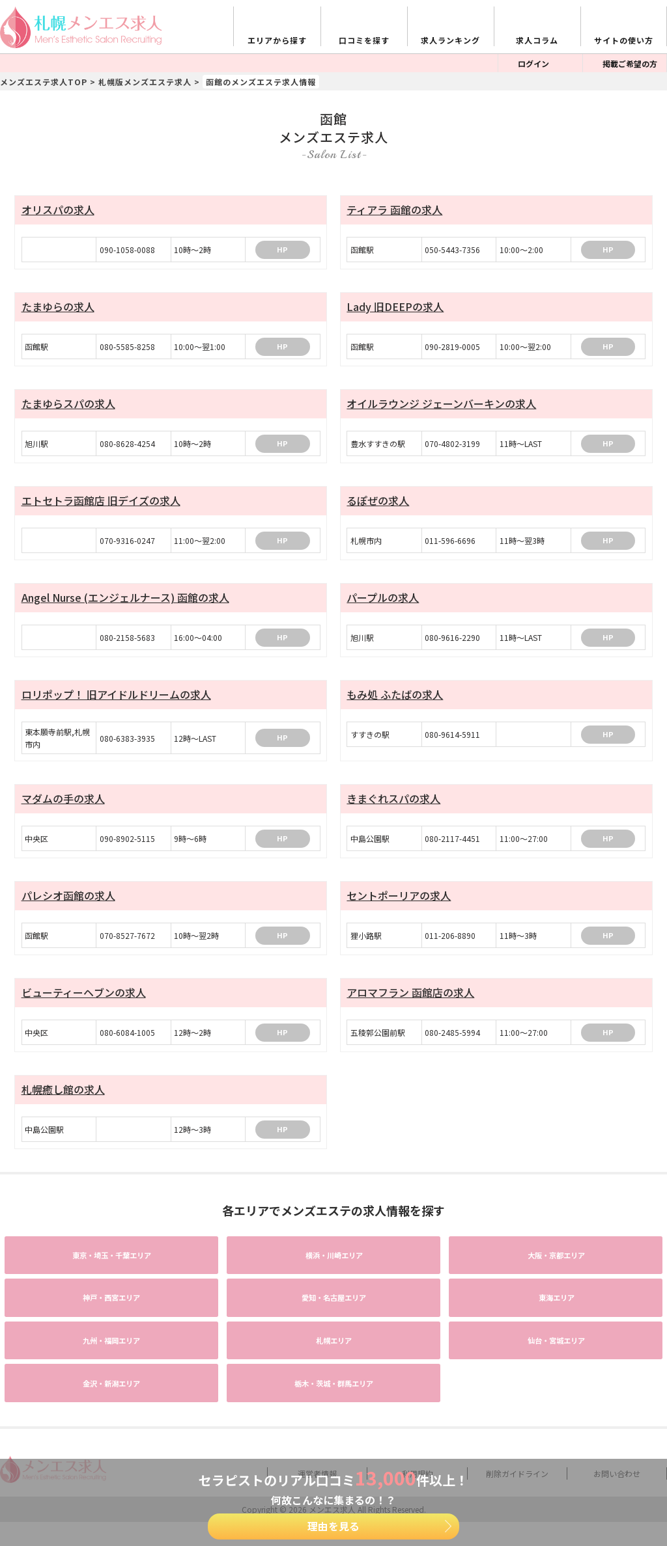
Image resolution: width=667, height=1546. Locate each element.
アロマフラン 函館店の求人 (410, 1001)
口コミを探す (364, 40)
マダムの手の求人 (63, 805)
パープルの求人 (383, 602)
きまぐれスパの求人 (393, 805)
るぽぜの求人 (378, 504)
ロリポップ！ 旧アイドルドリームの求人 (116, 701)
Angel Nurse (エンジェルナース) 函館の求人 (125, 602)
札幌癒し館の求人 (63, 1099)
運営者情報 (317, 1411)
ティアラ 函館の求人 (394, 209)
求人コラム (537, 40)
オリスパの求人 (57, 209)
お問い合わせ (616, 1411)
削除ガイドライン (517, 1411)
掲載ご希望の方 (630, 63)
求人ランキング (450, 40)
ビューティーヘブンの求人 (83, 1001)
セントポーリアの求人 (399, 903)
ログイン (533, 63)
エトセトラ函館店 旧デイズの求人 (100, 504)
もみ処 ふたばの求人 (395, 701)
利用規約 (417, 1411)
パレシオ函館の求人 (68, 903)
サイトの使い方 (623, 40)
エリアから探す (277, 40)
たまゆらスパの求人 (68, 406)
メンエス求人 (332, 1446)
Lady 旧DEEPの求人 (395, 308)
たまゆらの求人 (57, 308)
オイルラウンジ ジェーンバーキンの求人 (441, 406)
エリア (83, 1260)
